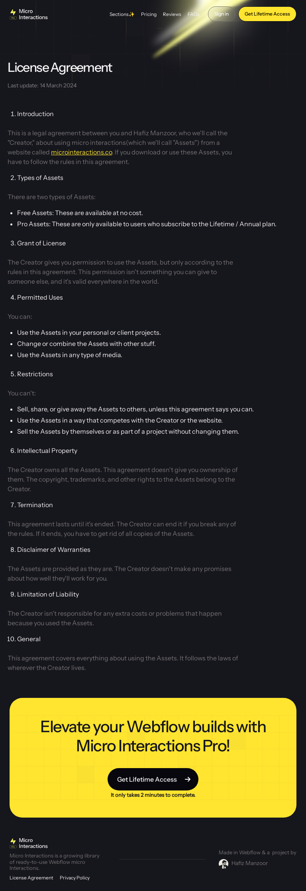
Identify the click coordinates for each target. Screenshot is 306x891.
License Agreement (31, 878)
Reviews (172, 14)
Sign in (221, 14)
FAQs (194, 14)
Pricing (149, 14)
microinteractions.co (81, 152)
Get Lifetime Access (267, 14)
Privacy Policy (75, 878)
